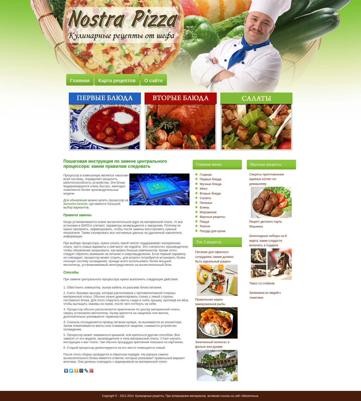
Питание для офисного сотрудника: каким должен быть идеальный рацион (214, 256)
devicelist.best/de (75, 204)
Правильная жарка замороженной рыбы (210, 302)
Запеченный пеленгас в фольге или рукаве (212, 344)
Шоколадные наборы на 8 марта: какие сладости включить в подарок (268, 240)
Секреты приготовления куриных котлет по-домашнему (266, 179)
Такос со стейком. (262, 283)
